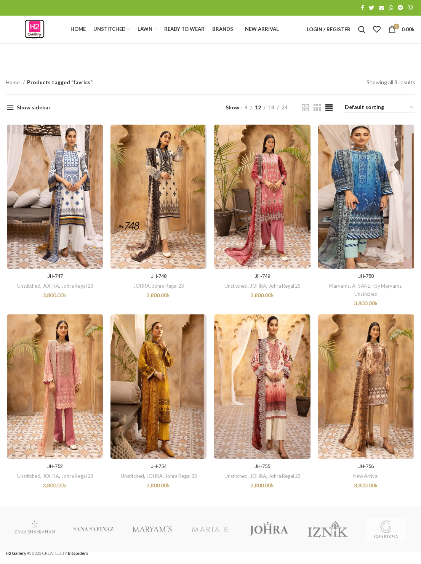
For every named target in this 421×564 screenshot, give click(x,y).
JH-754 (158, 480)
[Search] (361, 35)
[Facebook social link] (363, 8)
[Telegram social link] (400, 8)
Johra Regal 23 (76, 299)
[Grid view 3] (317, 119)
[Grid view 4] (329, 119)
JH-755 (262, 480)
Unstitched (27, 299)
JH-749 (262, 289)
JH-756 (367, 480)
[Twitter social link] (371, 8)
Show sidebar (34, 120)
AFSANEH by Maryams (378, 299)
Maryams (339, 299)
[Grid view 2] (305, 119)
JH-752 (54, 480)
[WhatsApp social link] (390, 8)
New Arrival (367, 490)
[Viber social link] (410, 8)
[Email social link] (381, 8)
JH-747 (54, 289)
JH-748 (158, 289)
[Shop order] (379, 119)
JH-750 (367, 289)
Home (13, 94)
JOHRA (50, 299)
